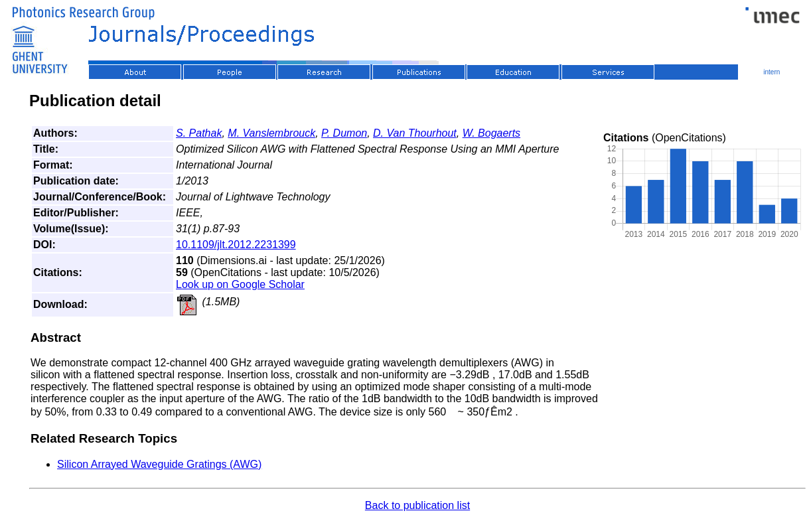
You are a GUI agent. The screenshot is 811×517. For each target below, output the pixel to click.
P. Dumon (344, 133)
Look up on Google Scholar (240, 284)
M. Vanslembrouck (271, 133)
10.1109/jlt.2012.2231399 (236, 244)
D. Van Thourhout (415, 133)
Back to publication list (417, 505)
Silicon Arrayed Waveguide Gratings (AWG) (159, 464)
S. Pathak (199, 133)
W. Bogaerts (491, 133)
